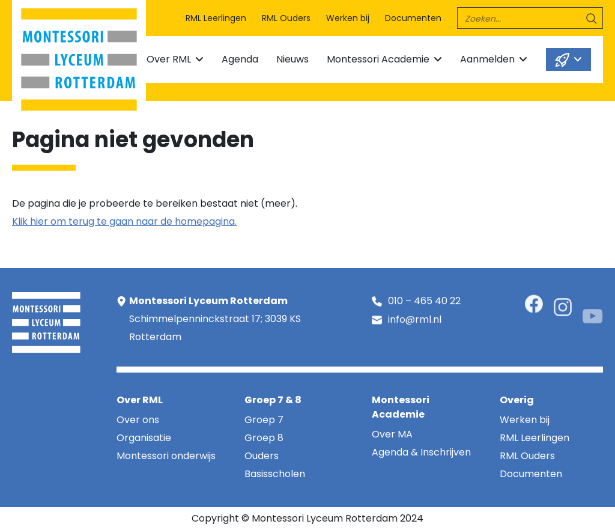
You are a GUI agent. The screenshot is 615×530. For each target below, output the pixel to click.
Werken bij (347, 18)
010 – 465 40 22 (424, 302)
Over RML (169, 59)
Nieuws (292, 59)
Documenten (413, 18)
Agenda (240, 59)
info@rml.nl (414, 321)
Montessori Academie (378, 59)
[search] (530, 18)
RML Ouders (286, 18)
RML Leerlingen (216, 18)
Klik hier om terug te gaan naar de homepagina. (124, 221)
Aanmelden (487, 59)
